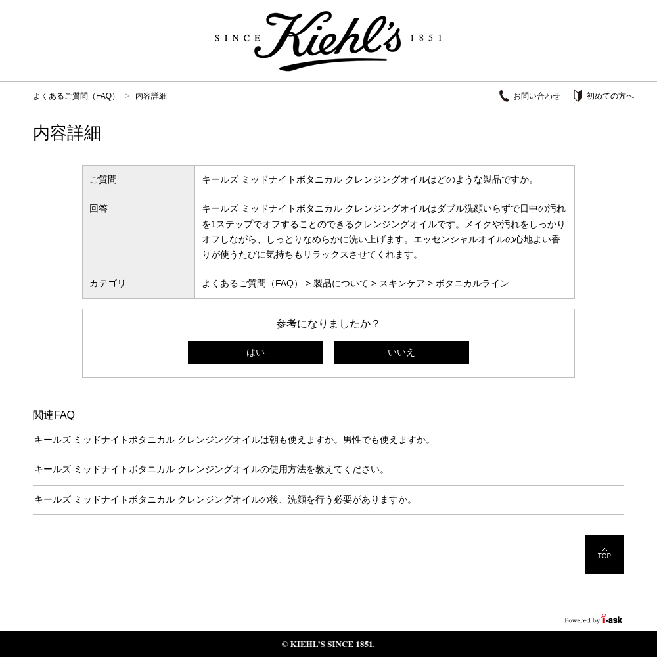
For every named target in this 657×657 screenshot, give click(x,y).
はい (255, 352)
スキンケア (402, 283)
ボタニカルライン (472, 283)
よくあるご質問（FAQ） (76, 96)
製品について (341, 283)
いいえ (401, 352)
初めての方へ (610, 96)
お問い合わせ (536, 96)
